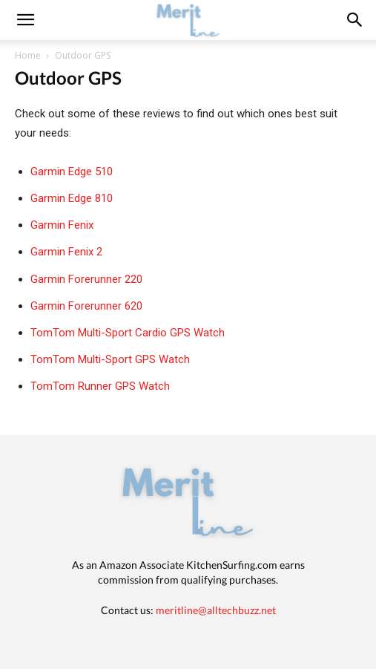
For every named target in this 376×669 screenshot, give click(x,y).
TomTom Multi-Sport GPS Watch (110, 359)
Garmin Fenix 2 (66, 251)
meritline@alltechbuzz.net (216, 610)
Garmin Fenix (61, 225)
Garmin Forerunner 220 (86, 279)
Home (28, 55)
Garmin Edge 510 (71, 171)
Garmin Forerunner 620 (86, 306)
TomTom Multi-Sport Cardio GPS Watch (127, 332)
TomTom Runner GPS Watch (100, 386)
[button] (355, 20)
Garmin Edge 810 (71, 198)
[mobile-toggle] (25, 20)
